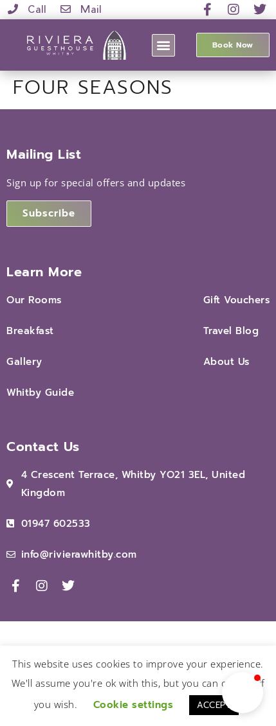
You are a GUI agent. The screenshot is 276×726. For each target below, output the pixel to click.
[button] (163, 45)
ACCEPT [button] (214, 705)
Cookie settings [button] (133, 705)
